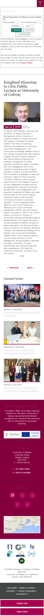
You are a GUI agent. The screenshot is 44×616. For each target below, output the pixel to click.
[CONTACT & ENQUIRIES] (28, 591)
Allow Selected (23, 34)
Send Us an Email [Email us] (23, 473)
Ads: (28, 26)
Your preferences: (29, 22)
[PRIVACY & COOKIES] (28, 587)
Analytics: (15, 26)
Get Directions (22, 469)
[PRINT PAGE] (22, 611)
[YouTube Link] (32, 495)
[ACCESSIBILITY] (22, 594)
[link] (10, 546)
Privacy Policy (26, 63)
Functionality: (9, 22)
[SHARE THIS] (22, 603)
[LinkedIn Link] (17, 504)
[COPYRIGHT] (11, 591)
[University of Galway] (12, 72)
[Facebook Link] (22, 495)
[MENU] (40, 3)
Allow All (17, 30)
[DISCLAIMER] (13, 587)
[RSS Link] (27, 504)
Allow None (29, 30)
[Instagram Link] (12, 495)
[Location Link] (22, 531)
